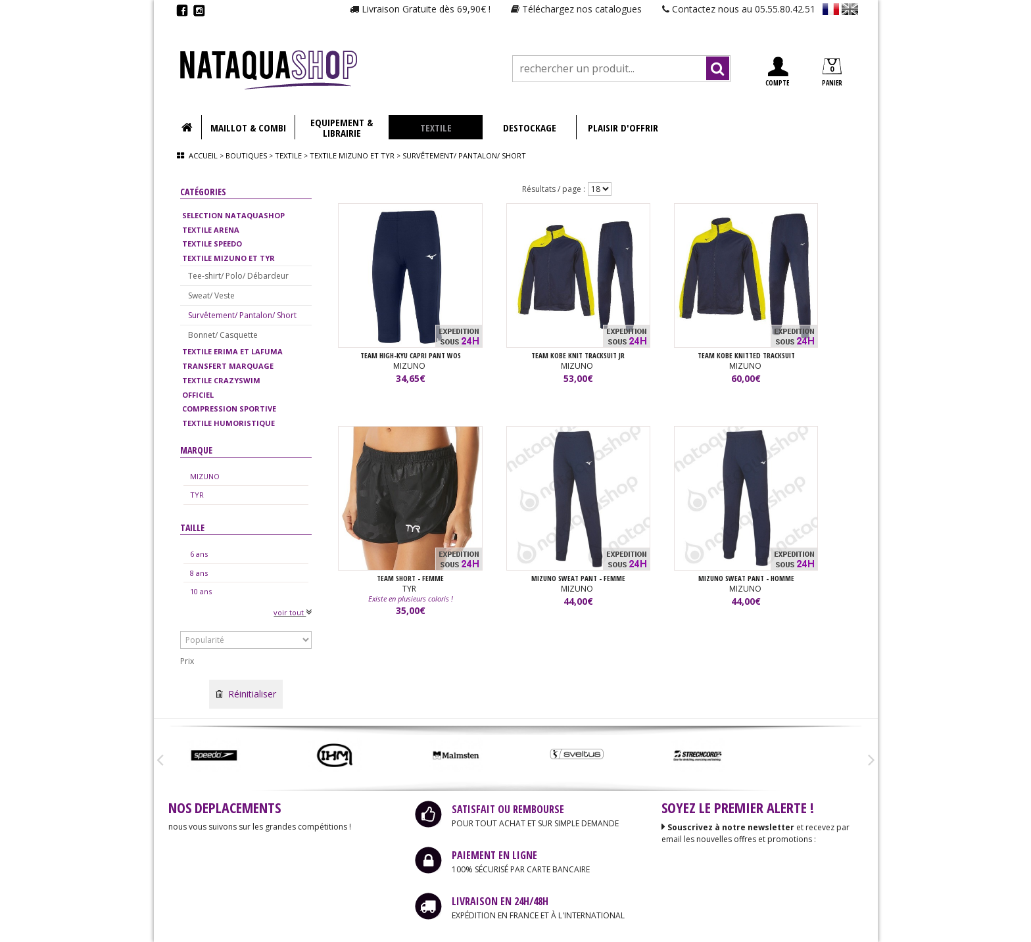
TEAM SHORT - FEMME (410, 578)
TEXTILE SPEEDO (212, 243)
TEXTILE (436, 127)
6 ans (199, 554)
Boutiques (246, 155)
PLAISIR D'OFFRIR (623, 127)
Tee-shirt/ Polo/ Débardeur (238, 275)
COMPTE (777, 72)
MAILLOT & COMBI (248, 127)
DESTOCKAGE (529, 127)
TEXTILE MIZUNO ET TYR (228, 258)
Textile (288, 155)
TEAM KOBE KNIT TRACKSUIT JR (578, 355)
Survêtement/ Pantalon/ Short (242, 315)
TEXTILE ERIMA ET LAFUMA (232, 351)
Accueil (203, 155)
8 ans (199, 573)
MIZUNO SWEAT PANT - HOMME (746, 578)
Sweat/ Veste (211, 295)
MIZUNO (205, 476)
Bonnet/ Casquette (223, 335)
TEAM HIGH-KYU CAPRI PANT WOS (410, 355)
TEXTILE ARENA (210, 230)
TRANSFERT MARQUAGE (228, 366)
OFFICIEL (198, 395)
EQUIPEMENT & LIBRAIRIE (341, 127)
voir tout (293, 612)
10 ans (201, 591)
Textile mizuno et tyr (352, 155)
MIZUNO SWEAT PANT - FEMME (578, 578)
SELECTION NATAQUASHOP (233, 215)
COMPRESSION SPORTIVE (229, 408)
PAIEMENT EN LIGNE (494, 855)
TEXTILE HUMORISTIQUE (228, 423)
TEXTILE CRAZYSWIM (221, 380)
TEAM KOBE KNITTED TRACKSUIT (746, 355)
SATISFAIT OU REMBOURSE (508, 809)
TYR (197, 495)
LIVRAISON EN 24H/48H (500, 901)
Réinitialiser (246, 694)
